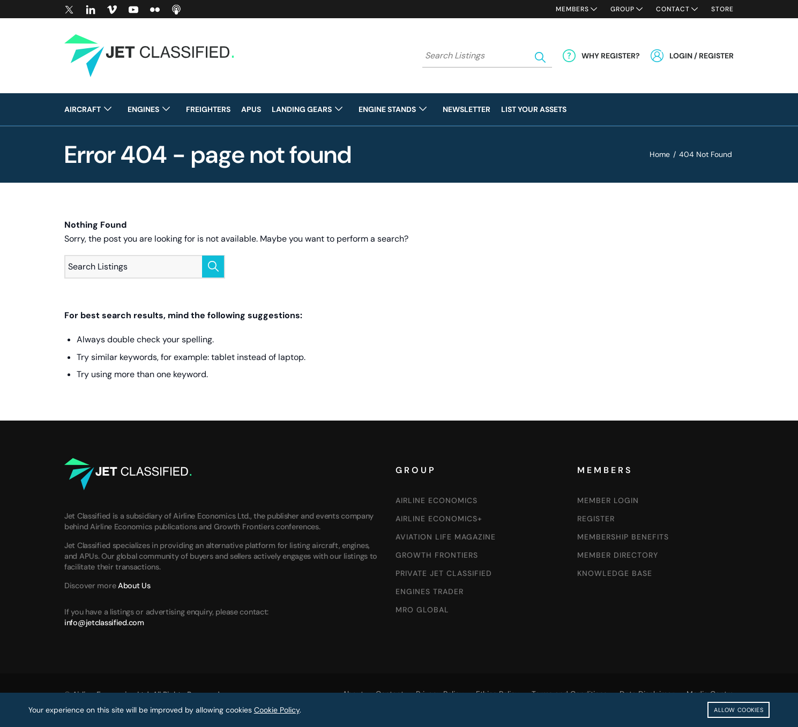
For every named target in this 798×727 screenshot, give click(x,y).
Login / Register (701, 56)
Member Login (608, 500)
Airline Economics (437, 500)
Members (572, 9)
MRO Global (422, 609)
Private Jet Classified (444, 573)
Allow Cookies (738, 710)
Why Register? (610, 56)
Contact (673, 9)
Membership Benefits (623, 537)
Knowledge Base (614, 573)
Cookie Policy (277, 710)
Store (722, 9)
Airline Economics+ (439, 518)
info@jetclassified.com (104, 622)
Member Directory (617, 555)
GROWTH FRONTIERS (437, 555)
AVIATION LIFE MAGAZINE (446, 537)
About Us (134, 585)
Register (596, 518)
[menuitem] (93, 109)
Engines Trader (430, 591)
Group (622, 9)
